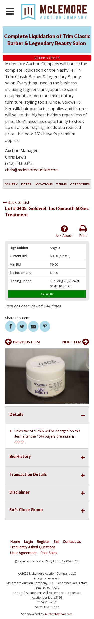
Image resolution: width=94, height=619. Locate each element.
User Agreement (23, 552)
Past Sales (48, 552)
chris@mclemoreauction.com (32, 170)
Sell (56, 541)
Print (83, 231)
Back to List (16, 202)
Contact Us (72, 541)
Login (28, 541)
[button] (84, 353)
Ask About (64, 231)
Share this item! (17, 317)
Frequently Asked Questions (32, 547)
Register (43, 541)
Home (15, 541)
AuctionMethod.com (58, 614)
